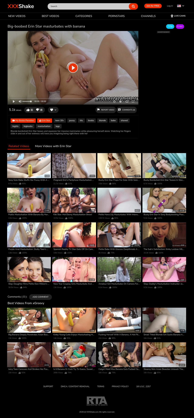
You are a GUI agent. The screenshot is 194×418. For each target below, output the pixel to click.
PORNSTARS (116, 16)
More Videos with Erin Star (53, 146)
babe (113, 120)
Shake (21, 6)
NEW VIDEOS (16, 16)
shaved (124, 120)
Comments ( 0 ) (17, 297)
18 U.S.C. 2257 (143, 386)
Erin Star (44, 120)
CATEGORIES (84, 16)
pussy (72, 120)
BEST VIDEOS (50, 16)
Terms (100, 386)
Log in (170, 5)
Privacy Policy (120, 386)
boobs (91, 120)
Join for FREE (153, 5)
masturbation (44, 126)
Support (48, 386)
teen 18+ (59, 120)
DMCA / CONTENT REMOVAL (75, 386)
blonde (102, 120)
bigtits (15, 126)
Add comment (40, 296)
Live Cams (178, 15)
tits (81, 120)
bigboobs (28, 126)
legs (58, 126)
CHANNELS (148, 16)
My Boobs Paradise (23, 120)
